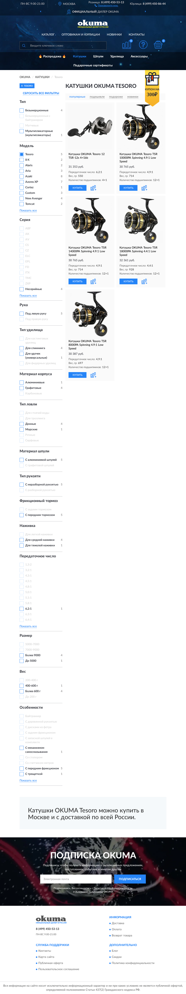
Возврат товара (122, 935)
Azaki (29, 176)
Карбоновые (33, 393)
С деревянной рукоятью (41, 721)
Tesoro (29, 154)
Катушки (79, 56)
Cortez (29, 187)
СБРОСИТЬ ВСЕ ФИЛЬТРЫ (41, 93)
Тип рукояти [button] (30, 476)
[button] (106, 5)
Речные (30, 435)
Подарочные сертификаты (93, 65)
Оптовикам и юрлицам (81, 34)
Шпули (98, 56)
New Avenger (33, 198)
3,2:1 (28, 570)
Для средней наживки (39, 540)
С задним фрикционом (40, 732)
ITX (27, 272)
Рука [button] (24, 305)
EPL (27, 261)
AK (27, 234)
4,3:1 (28, 575)
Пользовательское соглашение (58, 969)
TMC (28, 278)
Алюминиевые (34, 382)
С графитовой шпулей (39, 465)
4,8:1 (28, 586)
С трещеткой (33, 774)
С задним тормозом (38, 509)
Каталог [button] (48, 34)
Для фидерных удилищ (40, 363)
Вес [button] (23, 672)
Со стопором (33, 757)
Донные (30, 424)
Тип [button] (23, 102)
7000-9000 (32, 649)
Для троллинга (35, 418)
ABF (28, 228)
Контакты (137, 34)
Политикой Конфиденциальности (113, 888)
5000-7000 (32, 644)
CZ (27, 250)
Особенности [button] (31, 708)
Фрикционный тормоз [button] (39, 501)
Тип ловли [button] (28, 404)
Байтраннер (33, 716)
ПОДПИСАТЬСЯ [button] (130, 879)
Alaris (29, 165)
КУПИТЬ (77, 188)
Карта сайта (46, 957)
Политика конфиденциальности (133, 963)
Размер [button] (26, 636)
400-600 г (31, 685)
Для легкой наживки (39, 534)
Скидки (117, 957)
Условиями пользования (89, 891)
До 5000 (30, 660)
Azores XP (31, 182)
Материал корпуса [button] (36, 374)
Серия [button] (25, 220)
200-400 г (31, 680)
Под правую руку (36, 319)
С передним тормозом (40, 515)
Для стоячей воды (37, 413)
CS (27, 245)
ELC (27, 256)
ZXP (28, 283)
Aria (28, 171)
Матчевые (32, 125)
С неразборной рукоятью (41, 484)
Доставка (118, 923)
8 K (27, 159)
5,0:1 (28, 592)
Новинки (114, 34)
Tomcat (29, 204)
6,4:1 (28, 619)
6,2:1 (28, 608)
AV (27, 239)
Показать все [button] (28, 210)
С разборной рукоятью (40, 490)
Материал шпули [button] (34, 451)
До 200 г (31, 696)
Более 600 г (33, 691)
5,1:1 (28, 597)
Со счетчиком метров (39, 763)
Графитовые (33, 388)
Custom (30, 193)
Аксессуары (139, 56)
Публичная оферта (50, 963)
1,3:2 (28, 564)
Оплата (117, 929)
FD (27, 267)
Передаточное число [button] (38, 556)
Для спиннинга (35, 348)
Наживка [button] (27, 526)
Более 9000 (32, 655)
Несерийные (33, 289)
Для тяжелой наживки (40, 545)
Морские (31, 429)
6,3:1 (28, 614)
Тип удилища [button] (31, 330)
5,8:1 (28, 603)
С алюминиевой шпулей (41, 460)
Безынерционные (36, 110)
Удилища (117, 56)
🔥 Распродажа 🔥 (52, 56)
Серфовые (32, 440)
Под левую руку (35, 313)
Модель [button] (27, 146)
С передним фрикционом (42, 768)
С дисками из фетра (38, 727)
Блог (115, 951)
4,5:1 (28, 581)
